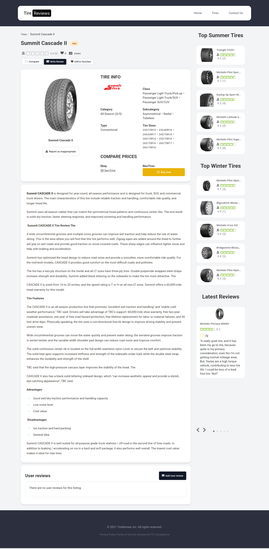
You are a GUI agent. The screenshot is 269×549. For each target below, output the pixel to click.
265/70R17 (167, 143)
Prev (199, 430)
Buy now (163, 172)
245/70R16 (167, 134)
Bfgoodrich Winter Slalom (233, 203)
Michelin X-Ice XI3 (228, 225)
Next (204, 430)
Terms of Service (126, 535)
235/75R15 (150, 130)
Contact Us (236, 13)
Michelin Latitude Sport (231, 117)
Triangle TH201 (226, 50)
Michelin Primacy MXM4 (215, 323)
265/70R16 (150, 143)
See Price (108, 170)
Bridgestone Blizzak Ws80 (233, 247)
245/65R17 (150, 134)
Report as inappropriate (60, 151)
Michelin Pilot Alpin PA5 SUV (235, 180)
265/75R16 (150, 147)
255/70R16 (167, 138)
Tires (215, 13)
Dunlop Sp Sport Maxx (231, 94)
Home (198, 13)
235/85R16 (167, 130)
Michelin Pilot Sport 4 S (232, 72)
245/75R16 (150, 138)
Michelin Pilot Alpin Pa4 (232, 270)
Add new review (172, 476)
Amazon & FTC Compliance (158, 535)
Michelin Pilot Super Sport (233, 139)
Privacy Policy (102, 535)
